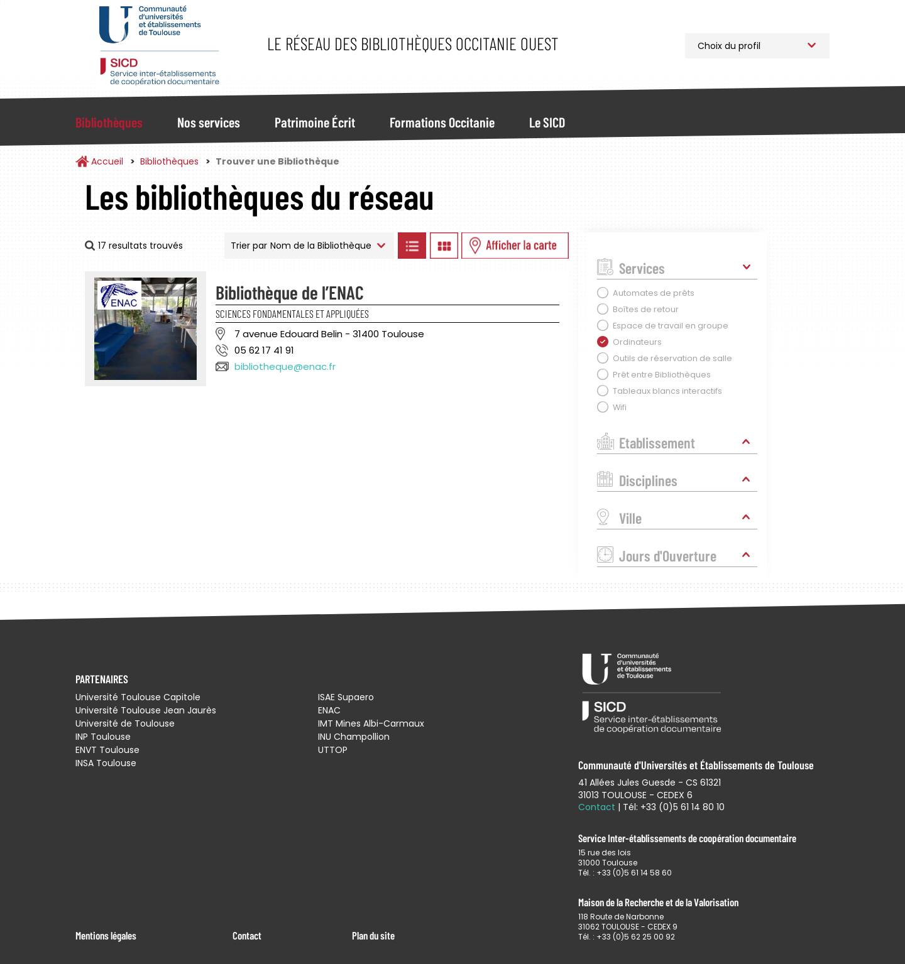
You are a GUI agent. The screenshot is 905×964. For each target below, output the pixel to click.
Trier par (249, 245)
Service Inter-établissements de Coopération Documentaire (158, 45)
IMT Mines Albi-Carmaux (371, 723)
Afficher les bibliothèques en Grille (443, 245)
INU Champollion (354, 736)
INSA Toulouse (105, 763)
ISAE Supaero (346, 697)
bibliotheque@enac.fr (285, 366)
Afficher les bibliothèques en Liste (411, 245)
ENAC (329, 710)
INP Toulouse (103, 736)
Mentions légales (105, 935)
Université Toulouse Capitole (137, 697)
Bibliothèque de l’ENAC (290, 292)
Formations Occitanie (442, 122)
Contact (247, 935)
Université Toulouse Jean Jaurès (145, 710)
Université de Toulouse (125, 723)
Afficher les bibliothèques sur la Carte (515, 245)
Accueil (107, 161)
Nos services (208, 122)
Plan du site (373, 935)
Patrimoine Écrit (315, 122)
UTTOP (333, 750)
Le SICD (547, 122)
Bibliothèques (109, 122)
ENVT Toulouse (107, 750)
